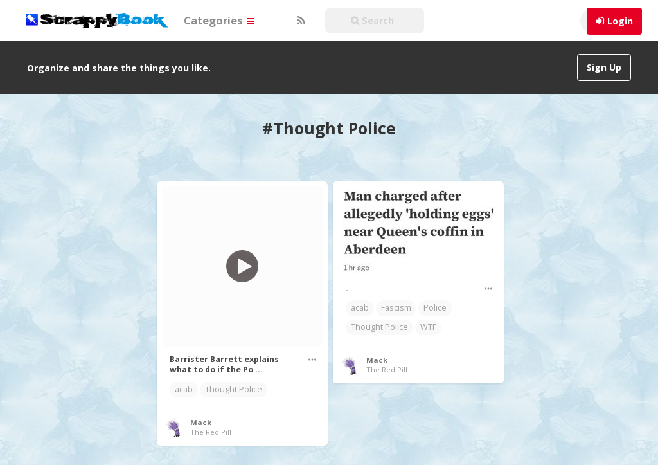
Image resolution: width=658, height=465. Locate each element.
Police (435, 307)
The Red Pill (210, 432)
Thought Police (233, 389)
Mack (200, 422)
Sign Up (604, 67)
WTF (428, 327)
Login (620, 21)
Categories (219, 20)
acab (184, 389)
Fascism (396, 307)
